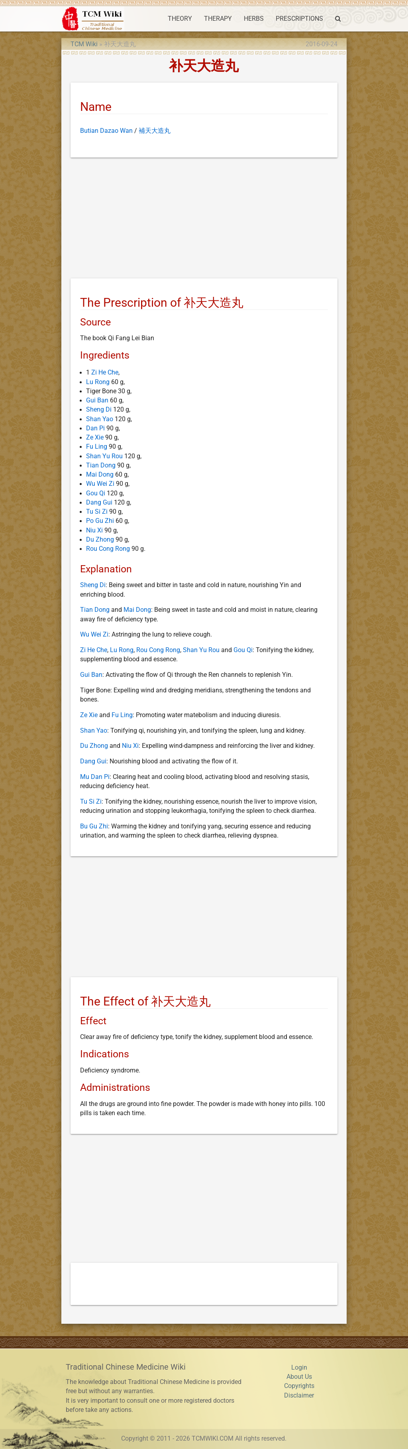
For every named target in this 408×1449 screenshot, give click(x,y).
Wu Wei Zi (100, 483)
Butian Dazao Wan (106, 130)
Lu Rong (98, 382)
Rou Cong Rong (108, 548)
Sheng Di (99, 409)
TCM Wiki (84, 44)
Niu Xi (94, 530)
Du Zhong (100, 539)
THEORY (180, 18)
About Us (299, 1376)
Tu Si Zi (97, 511)
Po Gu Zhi (100, 520)
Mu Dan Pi (95, 777)
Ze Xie (95, 437)
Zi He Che (104, 372)
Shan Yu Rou (104, 456)
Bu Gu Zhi (94, 826)
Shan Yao (99, 419)
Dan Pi (95, 428)
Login (299, 1367)
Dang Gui (99, 502)
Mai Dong (100, 474)
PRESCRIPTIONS (299, 18)
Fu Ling (96, 446)
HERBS (254, 18)
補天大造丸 (155, 130)
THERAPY (218, 18)
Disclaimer (299, 1395)
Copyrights (299, 1386)
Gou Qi (95, 493)
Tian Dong (101, 465)
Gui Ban (97, 400)
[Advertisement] (204, 219)
